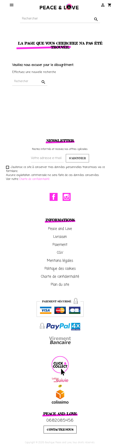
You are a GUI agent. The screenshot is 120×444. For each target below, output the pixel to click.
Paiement (60, 244)
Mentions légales (60, 260)
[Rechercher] (60, 19)
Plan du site (60, 284)
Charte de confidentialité (34, 179)
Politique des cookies (60, 268)
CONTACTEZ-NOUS (60, 429)
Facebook (54, 197)
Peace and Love (60, 228)
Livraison (60, 236)
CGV (60, 252)
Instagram (67, 197)
